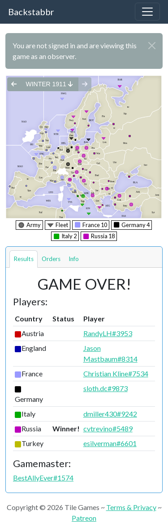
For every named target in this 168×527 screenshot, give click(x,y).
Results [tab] (23, 258)
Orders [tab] (51, 258)
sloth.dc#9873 (105, 388)
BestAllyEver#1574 (43, 477)
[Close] (152, 45)
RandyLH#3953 (107, 333)
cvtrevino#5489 (108, 428)
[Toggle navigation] (147, 12)
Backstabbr (31, 11)
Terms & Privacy (131, 507)
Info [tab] (74, 258)
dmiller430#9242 (110, 413)
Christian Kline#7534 (115, 373)
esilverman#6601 (110, 443)
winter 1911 (49, 84)
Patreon (84, 518)
